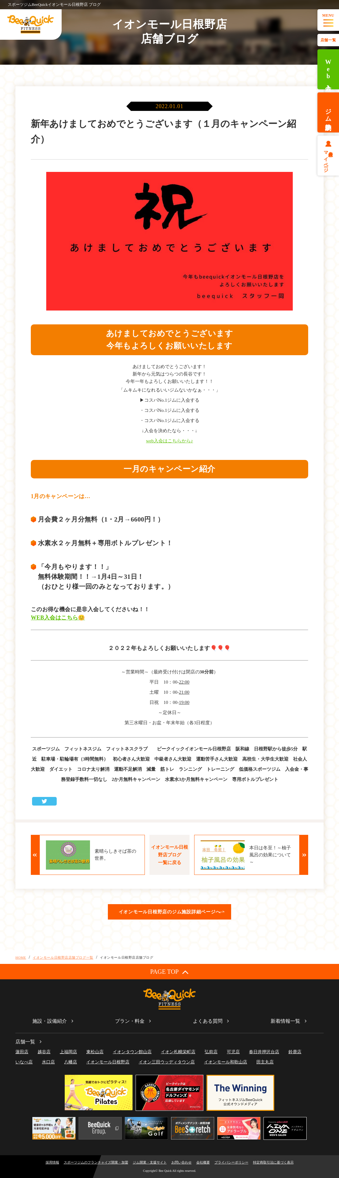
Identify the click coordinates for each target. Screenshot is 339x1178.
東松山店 (95, 1052)
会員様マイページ (328, 159)
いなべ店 (24, 1062)
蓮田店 (21, 1052)
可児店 (233, 1052)
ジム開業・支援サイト (150, 1162)
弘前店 (211, 1052)
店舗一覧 (328, 40)
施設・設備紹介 (49, 1021)
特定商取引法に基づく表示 (273, 1162)
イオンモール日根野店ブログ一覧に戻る (169, 855)
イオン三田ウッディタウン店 (167, 1062)
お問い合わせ (181, 1162)
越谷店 (44, 1052)
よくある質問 (208, 1021)
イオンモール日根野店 (107, 1062)
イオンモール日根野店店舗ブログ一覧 (63, 957)
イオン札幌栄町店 (178, 1052)
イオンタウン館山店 (132, 1052)
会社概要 (203, 1162)
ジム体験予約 (328, 112)
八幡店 (70, 1062)
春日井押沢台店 (264, 1052)
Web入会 (328, 69)
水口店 (48, 1062)
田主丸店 (265, 1062)
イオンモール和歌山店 (225, 1062)
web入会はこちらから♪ (169, 440)
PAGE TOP (169, 971)
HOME (20, 957)
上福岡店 (68, 1052)
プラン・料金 (130, 1021)
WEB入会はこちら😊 (58, 618)
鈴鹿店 (294, 1052)
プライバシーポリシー (231, 1162)
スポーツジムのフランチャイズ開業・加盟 (96, 1162)
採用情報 (52, 1162)
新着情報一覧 (285, 1021)
